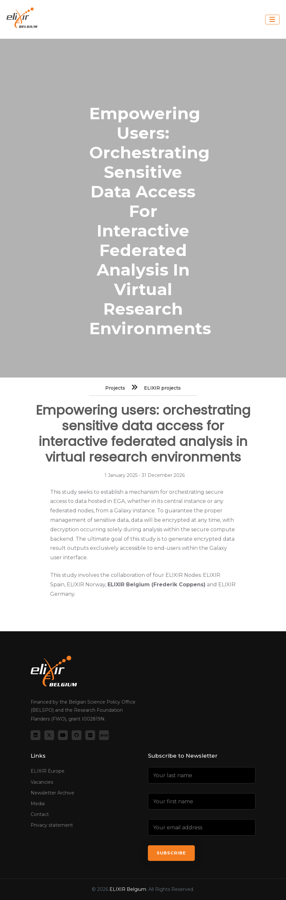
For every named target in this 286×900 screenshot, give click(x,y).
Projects (115, 388)
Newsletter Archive (52, 793)
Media (38, 804)
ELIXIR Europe (47, 771)
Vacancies (42, 782)
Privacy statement (52, 825)
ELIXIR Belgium (127, 889)
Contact (40, 814)
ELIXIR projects (162, 388)
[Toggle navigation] (272, 19)
